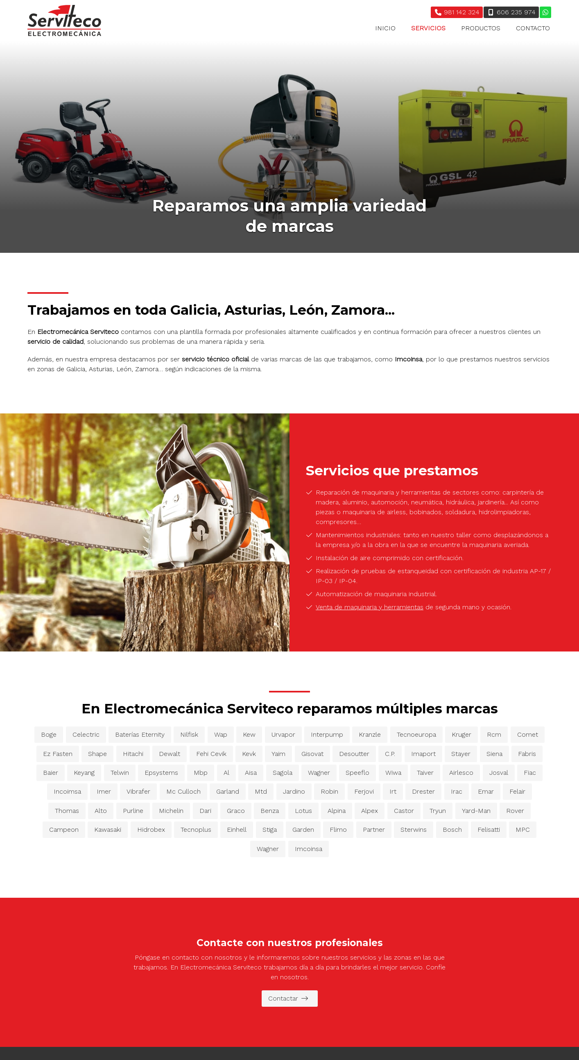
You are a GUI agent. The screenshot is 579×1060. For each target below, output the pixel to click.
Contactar (288, 998)
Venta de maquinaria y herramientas (369, 607)
